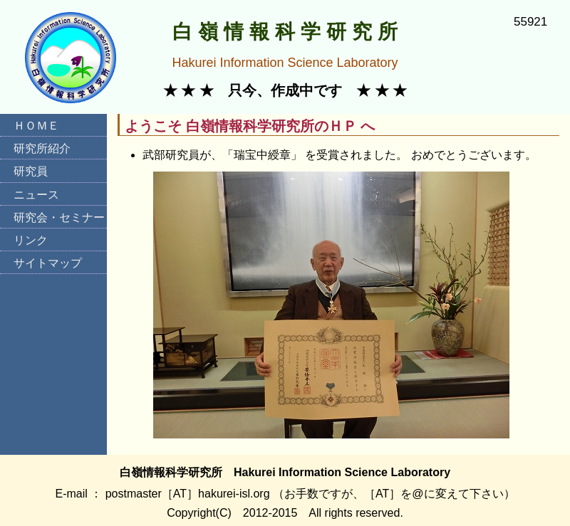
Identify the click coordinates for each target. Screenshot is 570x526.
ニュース (36, 195)
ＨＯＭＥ (36, 126)
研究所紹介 (42, 148)
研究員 (31, 171)
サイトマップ (48, 263)
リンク (31, 240)
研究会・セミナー (59, 217)
